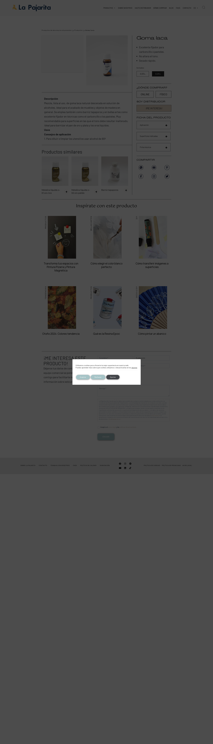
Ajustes (113, 377)
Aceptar (83, 377)
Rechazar (98, 377)
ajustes (134, 368)
